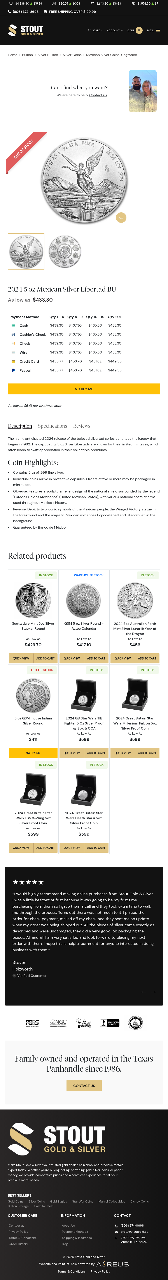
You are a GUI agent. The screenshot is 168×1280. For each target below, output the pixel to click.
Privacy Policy (18, 1232)
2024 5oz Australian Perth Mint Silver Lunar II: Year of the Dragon (134, 628)
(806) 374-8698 (25, 12)
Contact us (98, 95)
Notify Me (84, 389)
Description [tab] (20, 426)
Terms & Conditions (23, 1238)
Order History (18, 1244)
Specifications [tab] (52, 426)
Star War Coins (82, 1201)
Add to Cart (45, 658)
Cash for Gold (44, 1206)
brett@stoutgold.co (134, 1232)
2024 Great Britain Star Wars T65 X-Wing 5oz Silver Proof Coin (33, 818)
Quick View (21, 658)
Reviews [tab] (81, 426)
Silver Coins (37, 1201)
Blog (65, 1244)
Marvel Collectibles (111, 1201)
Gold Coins (15, 1201)
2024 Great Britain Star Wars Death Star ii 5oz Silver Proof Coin (84, 818)
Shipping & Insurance (77, 1238)
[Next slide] (153, 992)
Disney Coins (139, 1201)
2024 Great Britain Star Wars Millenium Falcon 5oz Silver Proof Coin (135, 723)
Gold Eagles (58, 1201)
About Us (68, 1225)
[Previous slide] (144, 992)
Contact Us (84, 1085)
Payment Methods (75, 1232)
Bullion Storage (18, 1206)
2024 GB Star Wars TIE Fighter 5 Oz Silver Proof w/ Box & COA (84, 723)
